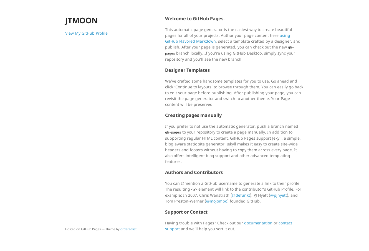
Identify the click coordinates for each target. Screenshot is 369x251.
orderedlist (128, 229)
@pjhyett (278, 195)
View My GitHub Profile (86, 33)
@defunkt (241, 195)
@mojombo (216, 201)
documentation (258, 223)
